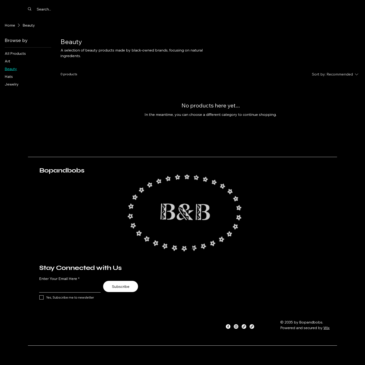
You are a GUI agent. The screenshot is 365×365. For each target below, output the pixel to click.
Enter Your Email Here (58, 278)
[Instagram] (236, 326)
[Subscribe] (120, 286)
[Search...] (44, 9)
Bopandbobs (61, 170)
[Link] (244, 326)
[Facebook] (228, 326)
